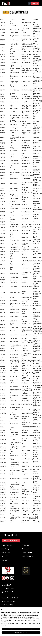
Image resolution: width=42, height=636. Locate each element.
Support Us (35, 3)
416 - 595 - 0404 (9, 588)
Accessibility (5, 560)
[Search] (29, 3)
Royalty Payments (27, 556)
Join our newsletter (10, 540)
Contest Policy (6, 552)
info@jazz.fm (8, 585)
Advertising (5, 549)
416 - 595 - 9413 (9, 592)
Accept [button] (31, 629)
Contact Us (5, 556)
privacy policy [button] (4, 614)
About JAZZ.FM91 (7, 545)
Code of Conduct (27, 552)
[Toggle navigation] (40, 3)
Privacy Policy (26, 545)
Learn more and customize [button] (21, 632)
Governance (25, 549)
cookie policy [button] (31, 617)
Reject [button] (11, 629)
